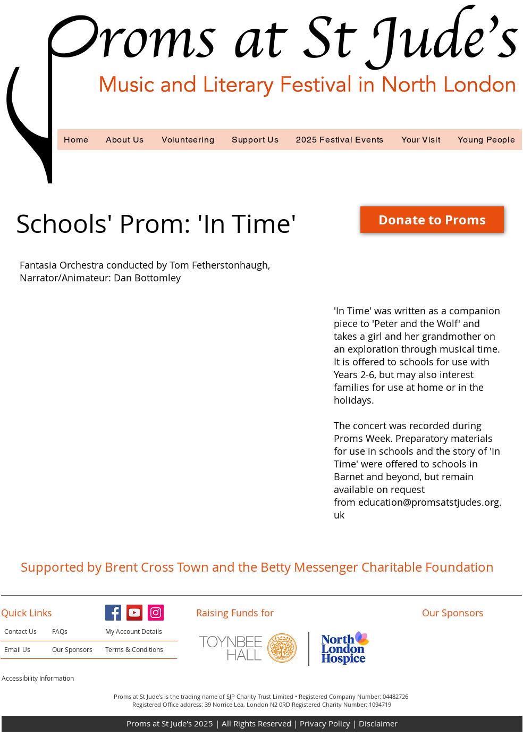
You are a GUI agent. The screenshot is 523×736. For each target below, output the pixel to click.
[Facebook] (113, 613)
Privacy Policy (326, 723)
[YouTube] (134, 613)
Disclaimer (378, 723)
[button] (125, 139)
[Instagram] (156, 613)
